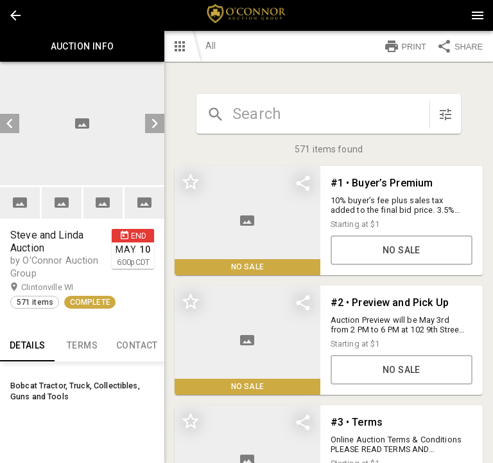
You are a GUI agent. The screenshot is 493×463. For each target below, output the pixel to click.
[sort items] (445, 114)
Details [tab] (27, 346)
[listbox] (82, 123)
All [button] (210, 46)
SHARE (460, 46)
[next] (154, 123)
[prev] (9, 123)
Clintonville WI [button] (59, 287)
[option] (82, 123)
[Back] (15, 15)
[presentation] (246, 15)
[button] (15, 15)
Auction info (82, 46)
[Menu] (477, 15)
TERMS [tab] (82, 346)
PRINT (405, 46)
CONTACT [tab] (137, 346)
